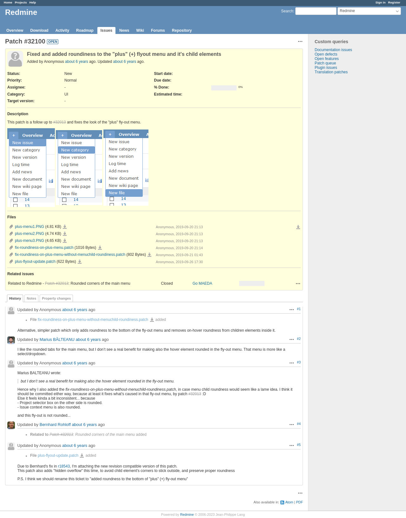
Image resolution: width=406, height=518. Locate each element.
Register (394, 2)
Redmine (187, 514)
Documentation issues (333, 50)
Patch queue (325, 63)
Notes (31, 298)
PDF (299, 502)
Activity (62, 30)
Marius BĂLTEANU (57, 339)
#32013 (59, 122)
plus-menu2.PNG (29, 233)
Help (32, 2)
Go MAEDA (202, 283)
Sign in (381, 2)
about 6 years (76, 61)
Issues (106, 30)
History (15, 298)
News (124, 30)
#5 (299, 445)
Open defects (326, 54)
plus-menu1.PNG (29, 226)
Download (39, 30)
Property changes (56, 298)
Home (8, 2)
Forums (158, 30)
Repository (182, 30)
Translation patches (331, 72)
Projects (21, 2)
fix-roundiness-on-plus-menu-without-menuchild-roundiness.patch (70, 254)
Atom (289, 502)
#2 (299, 339)
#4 (299, 424)
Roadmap (85, 30)
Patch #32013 (57, 283)
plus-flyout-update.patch (35, 261)
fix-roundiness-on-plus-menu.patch (44, 247)
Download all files (298, 227)
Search (287, 11)
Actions (298, 283)
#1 (299, 309)
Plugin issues (326, 67)
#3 (299, 362)
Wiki (140, 30)
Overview (14, 30)
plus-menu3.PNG (29, 240)
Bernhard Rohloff (55, 424)
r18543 (64, 466)
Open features (327, 58)
